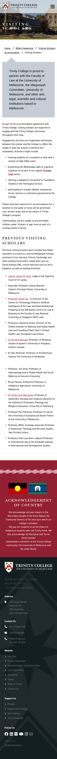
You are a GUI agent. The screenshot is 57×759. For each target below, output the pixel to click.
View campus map (18, 613)
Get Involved (14, 713)
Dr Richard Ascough (18, 339)
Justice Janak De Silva (19, 276)
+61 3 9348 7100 (17, 626)
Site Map (12, 656)
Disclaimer (13, 674)
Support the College (17, 708)
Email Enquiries (16, 632)
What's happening (24, 48)
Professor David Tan (18, 298)
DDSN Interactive (13, 745)
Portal (11, 679)
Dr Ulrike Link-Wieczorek (20, 395)
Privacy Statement (17, 661)
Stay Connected (15, 718)
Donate (11, 704)
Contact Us (13, 688)
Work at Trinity (15, 684)
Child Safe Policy (16, 670)
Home (7, 48)
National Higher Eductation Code (24, 665)
